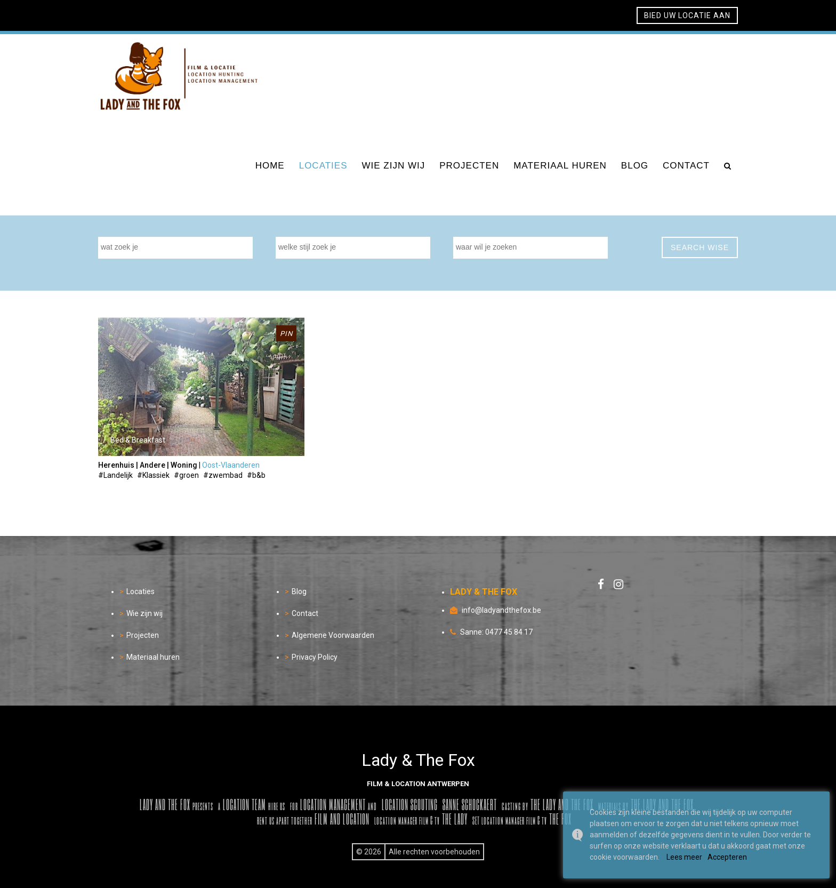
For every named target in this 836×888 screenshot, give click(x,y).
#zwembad (223, 475)
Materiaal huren (153, 657)
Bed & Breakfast (137, 440)
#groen (186, 475)
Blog (299, 591)
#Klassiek (153, 475)
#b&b (256, 475)
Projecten (142, 635)
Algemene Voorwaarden (333, 635)
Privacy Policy (314, 657)
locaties (323, 166)
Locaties (140, 591)
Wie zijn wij (144, 613)
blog (634, 166)
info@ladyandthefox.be (501, 610)
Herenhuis (116, 465)
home (270, 166)
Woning (184, 465)
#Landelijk (115, 475)
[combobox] (175, 248)
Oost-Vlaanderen (231, 465)
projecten (469, 166)
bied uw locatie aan (687, 15)
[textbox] (178, 247)
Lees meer (684, 857)
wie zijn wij (393, 166)
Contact (305, 613)
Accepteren (727, 857)
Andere (152, 465)
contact (686, 166)
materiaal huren (560, 166)
